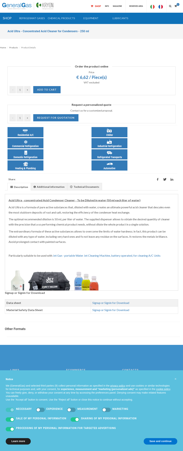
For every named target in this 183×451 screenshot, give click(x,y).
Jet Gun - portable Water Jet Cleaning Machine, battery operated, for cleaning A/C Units (106, 255)
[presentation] (19, 186)
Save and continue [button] (160, 441)
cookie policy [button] (163, 389)
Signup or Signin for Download (110, 302)
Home (3, 47)
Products (13, 47)
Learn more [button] (18, 441)
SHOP (7, 18)
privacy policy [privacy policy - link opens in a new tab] (117, 385)
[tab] (19, 186)
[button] (32, 18)
